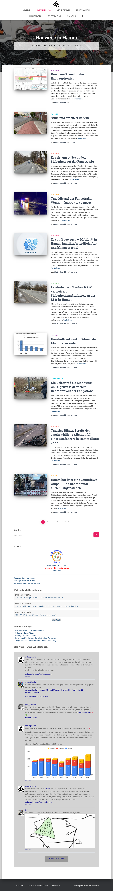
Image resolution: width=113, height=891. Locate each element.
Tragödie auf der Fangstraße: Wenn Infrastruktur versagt (36, 641)
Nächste (65, 522)
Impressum (56, 885)
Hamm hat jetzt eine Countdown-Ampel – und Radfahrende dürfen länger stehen (75, 484)
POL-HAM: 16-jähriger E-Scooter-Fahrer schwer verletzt (35, 615)
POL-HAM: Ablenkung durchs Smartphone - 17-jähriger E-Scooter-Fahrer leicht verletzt (47, 606)
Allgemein (27, 10)
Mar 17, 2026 (28, 780)
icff (26, 810)
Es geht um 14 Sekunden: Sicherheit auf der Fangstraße (36, 638)
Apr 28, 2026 (27, 676)
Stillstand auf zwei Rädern (70, 118)
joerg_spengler (30, 704)
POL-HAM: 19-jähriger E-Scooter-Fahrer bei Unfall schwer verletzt (39, 598)
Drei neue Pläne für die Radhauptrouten (30, 630)
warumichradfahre (32, 682)
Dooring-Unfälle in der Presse (26, 635)
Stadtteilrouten (82, 10)
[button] (41, 16)
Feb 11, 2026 (28, 849)
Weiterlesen (78, 99)
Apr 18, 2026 (27, 698)
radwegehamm (30, 657)
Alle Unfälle (56, 620)
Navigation (71, 16)
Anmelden (57, 571)
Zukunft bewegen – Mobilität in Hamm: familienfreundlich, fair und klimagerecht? (74, 243)
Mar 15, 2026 (28, 804)
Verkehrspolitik (63, 10)
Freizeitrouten (35, 16)
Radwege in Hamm (44, 10)
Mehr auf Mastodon (56, 859)
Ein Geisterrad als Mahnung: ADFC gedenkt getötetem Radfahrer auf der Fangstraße (72, 387)
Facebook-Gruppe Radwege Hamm (27, 583)
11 (58, 522)
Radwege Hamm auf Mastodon (25, 578)
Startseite (20, 885)
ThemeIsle (95, 886)
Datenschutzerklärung (38, 885)
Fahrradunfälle (54, 16)
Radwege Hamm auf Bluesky (25, 581)
